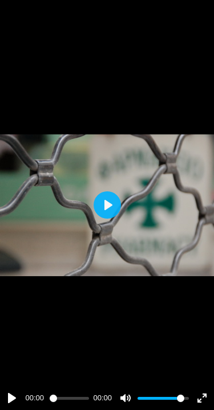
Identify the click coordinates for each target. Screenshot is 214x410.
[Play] (12, 398)
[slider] (69, 398)
